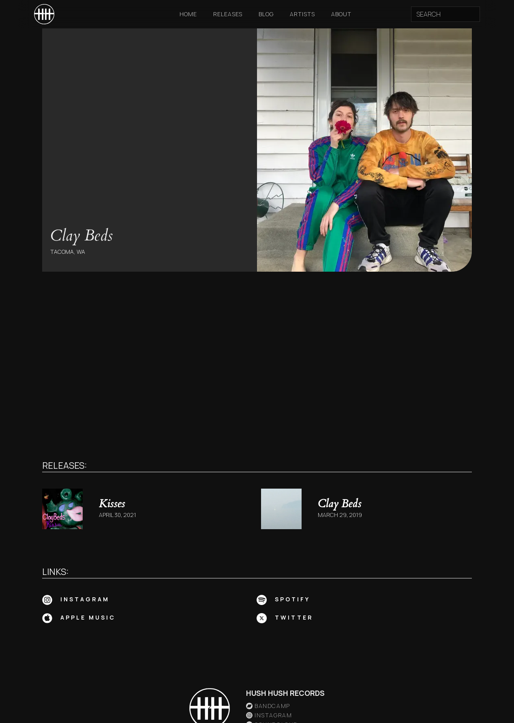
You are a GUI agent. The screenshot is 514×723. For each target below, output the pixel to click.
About (341, 14)
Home (188, 14)
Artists (302, 14)
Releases (227, 14)
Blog (266, 14)
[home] (44, 14)
